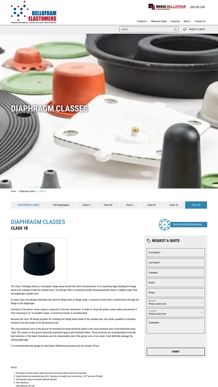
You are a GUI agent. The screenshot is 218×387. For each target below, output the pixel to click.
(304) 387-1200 (197, 6)
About (186, 21)
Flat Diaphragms (61, 205)
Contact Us (200, 21)
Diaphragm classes (27, 191)
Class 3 (129, 205)
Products (141, 21)
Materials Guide (159, 21)
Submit (176, 351)
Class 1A (174, 205)
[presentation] (170, 341)
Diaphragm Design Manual (187, 224)
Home (13, 191)
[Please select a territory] (176, 312)
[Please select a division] (176, 302)
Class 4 (86, 205)
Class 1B (196, 205)
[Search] (148, 29)
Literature (175, 21)
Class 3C (151, 205)
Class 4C (108, 205)
